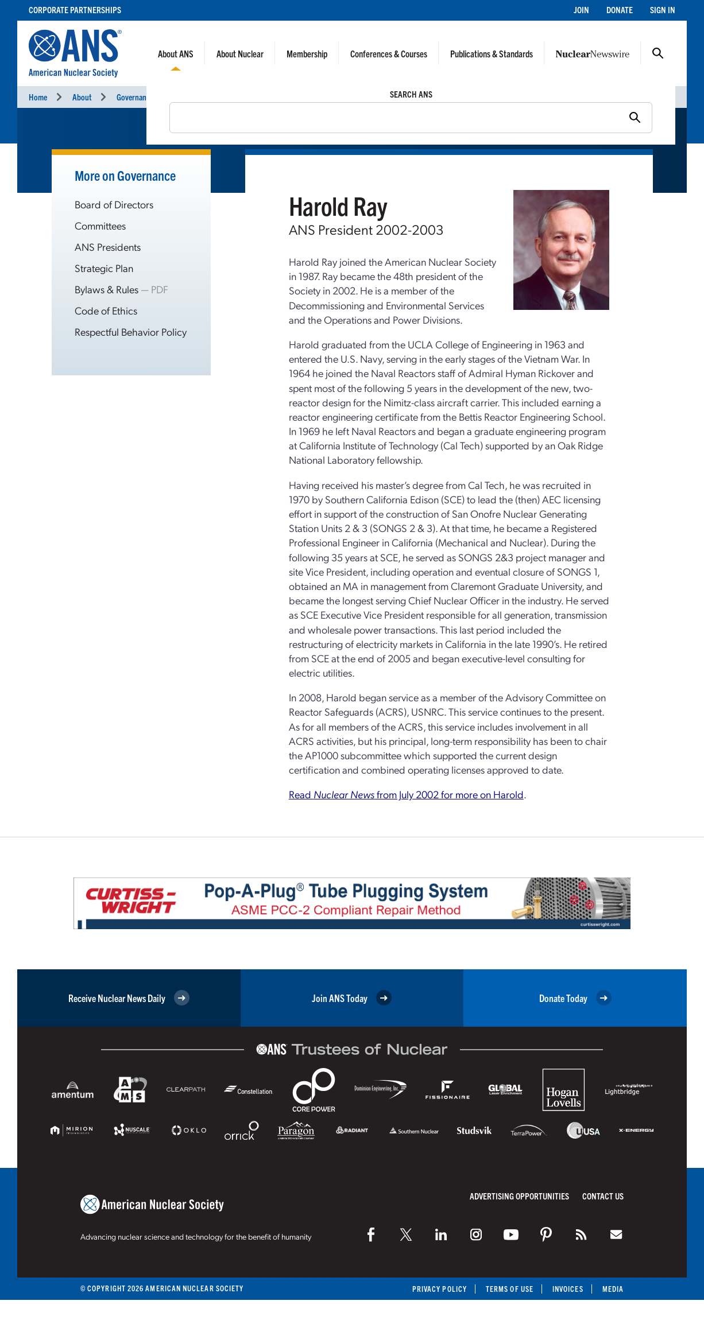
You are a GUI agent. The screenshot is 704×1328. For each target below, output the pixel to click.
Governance (135, 96)
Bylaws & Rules (106, 289)
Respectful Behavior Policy (131, 331)
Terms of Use (509, 1289)
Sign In (662, 9)
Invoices (567, 1289)
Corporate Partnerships (75, 9)
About (81, 96)
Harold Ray (255, 96)
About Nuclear (240, 53)
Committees (100, 225)
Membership (307, 53)
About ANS (176, 53)
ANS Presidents (108, 246)
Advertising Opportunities (519, 1195)
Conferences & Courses (388, 53)
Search (658, 53)
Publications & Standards (491, 53)
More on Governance (125, 175)
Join (581, 9)
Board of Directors (114, 204)
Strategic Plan (104, 267)
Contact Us (603, 1195)
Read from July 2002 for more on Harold (406, 794)
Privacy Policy (439, 1289)
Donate (619, 9)
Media (613, 1289)
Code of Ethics (106, 310)
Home (38, 96)
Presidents (195, 96)
